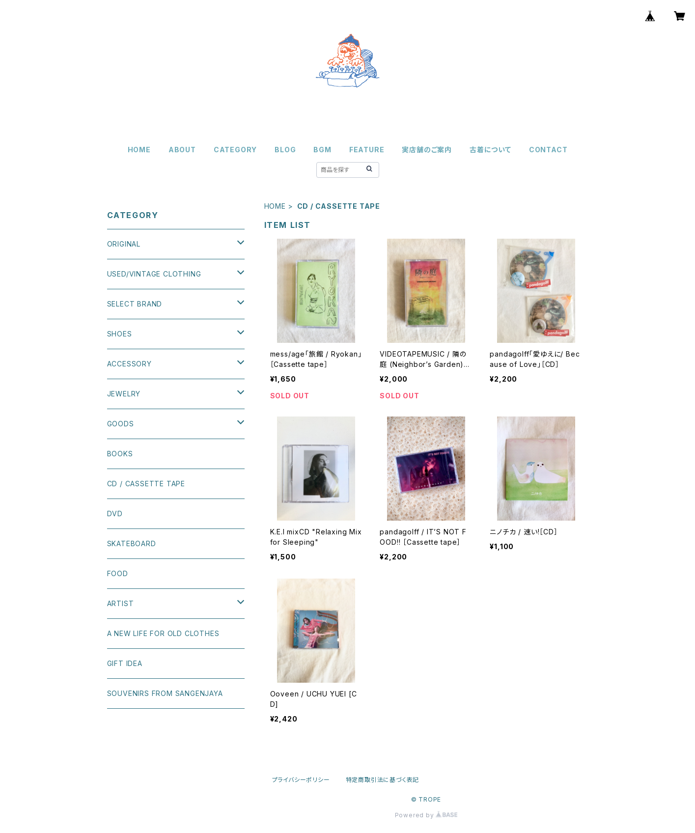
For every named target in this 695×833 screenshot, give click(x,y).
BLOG (285, 149)
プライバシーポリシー (301, 779)
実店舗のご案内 (427, 149)
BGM (322, 149)
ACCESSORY (129, 364)
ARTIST (120, 603)
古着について (490, 149)
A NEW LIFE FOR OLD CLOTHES (163, 633)
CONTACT (548, 149)
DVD (115, 513)
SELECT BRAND (135, 304)
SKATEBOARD (131, 543)
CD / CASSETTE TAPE (146, 483)
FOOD (117, 573)
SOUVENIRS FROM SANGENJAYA (165, 693)
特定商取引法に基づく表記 (382, 779)
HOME (139, 149)
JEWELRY (124, 393)
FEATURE (367, 149)
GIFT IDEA (124, 663)
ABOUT (182, 149)
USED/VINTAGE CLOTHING (154, 274)
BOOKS (120, 453)
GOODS (120, 423)
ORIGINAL (123, 244)
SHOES (119, 334)
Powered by (426, 815)
